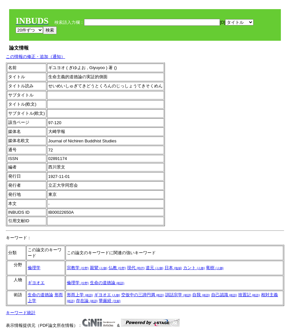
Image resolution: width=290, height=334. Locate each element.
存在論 (87, 300)
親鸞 (99, 267)
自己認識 (224, 294)
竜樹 (215, 267)
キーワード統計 (21, 312)
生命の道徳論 (107, 282)
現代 (136, 267)
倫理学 (34, 267)
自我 (201, 294)
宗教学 (78, 267)
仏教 (117, 267)
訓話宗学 (178, 294)
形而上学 (80, 294)
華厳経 (110, 300)
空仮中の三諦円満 (142, 294)
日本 (173, 267)
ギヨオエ (36, 282)
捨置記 (249, 294)
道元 (154, 267)
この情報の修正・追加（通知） (35, 56)
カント (194, 267)
